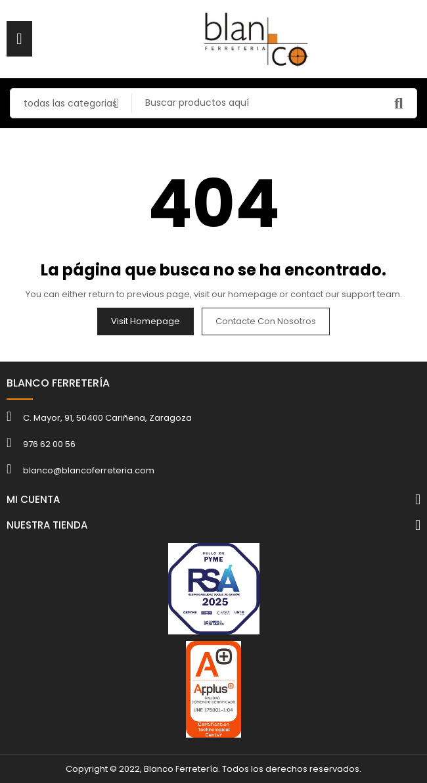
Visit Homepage (145, 321)
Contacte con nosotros (265, 321)
